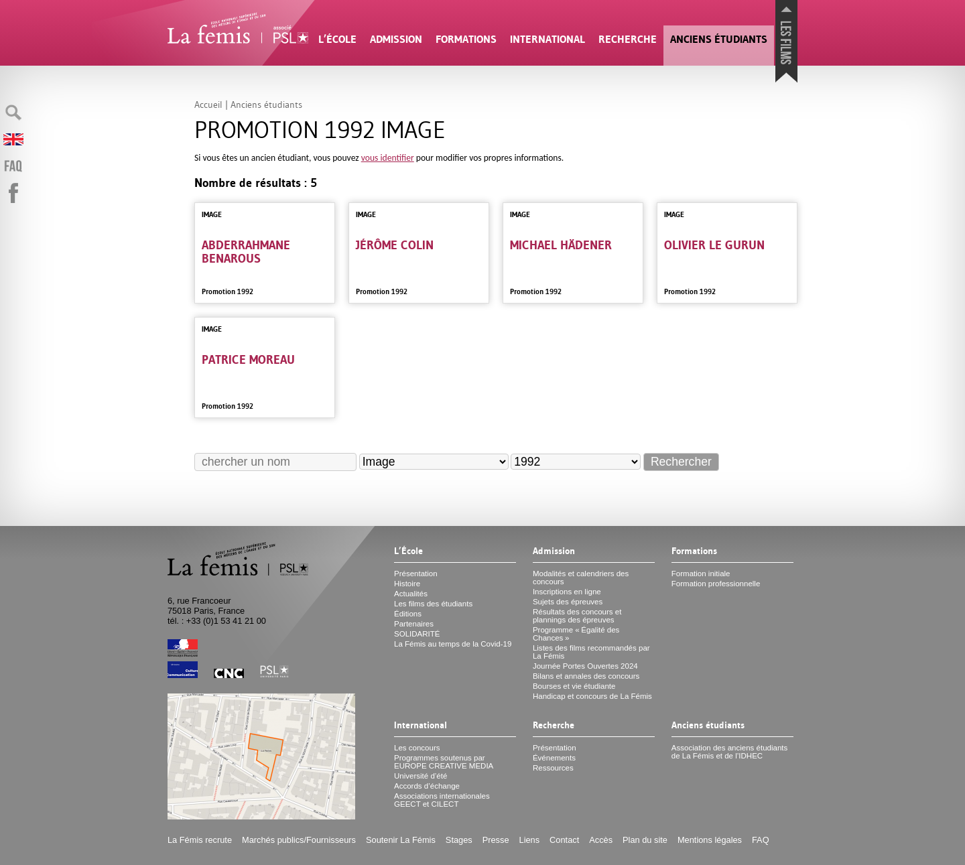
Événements (554, 758)
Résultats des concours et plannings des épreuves (577, 616)
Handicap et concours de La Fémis (592, 696)
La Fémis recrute (200, 840)
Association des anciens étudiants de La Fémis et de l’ (729, 752)
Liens (529, 840)
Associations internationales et (442, 800)
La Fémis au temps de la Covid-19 (452, 644)
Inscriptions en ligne (567, 592)
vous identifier (387, 157)
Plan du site (645, 840)
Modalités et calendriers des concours (581, 578)
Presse (495, 840)
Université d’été (420, 776)
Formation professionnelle (716, 584)
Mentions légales (710, 840)
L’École (337, 39)
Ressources (553, 768)
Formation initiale (700, 574)
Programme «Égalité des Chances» (576, 634)
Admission (396, 39)
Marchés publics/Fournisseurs (299, 840)
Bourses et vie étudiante (574, 686)
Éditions (408, 614)
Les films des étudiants (433, 604)
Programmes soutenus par (443, 762)
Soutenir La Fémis (401, 840)
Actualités (411, 594)
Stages (459, 840)
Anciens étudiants (718, 39)
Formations (466, 39)
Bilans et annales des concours (586, 676)
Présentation (416, 574)
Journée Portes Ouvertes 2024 (585, 666)
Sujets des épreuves (567, 602)
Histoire (407, 584)
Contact (564, 840)
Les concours (417, 748)
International (547, 39)
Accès (601, 840)
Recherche (627, 39)
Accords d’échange (427, 786)
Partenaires (414, 624)
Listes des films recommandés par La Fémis (591, 652)
